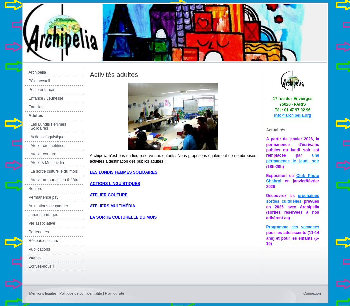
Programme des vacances (292, 227)
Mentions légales (43, 293)
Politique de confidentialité (80, 293)
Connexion (312, 293)
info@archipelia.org (292, 115)
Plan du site (114, 293)
